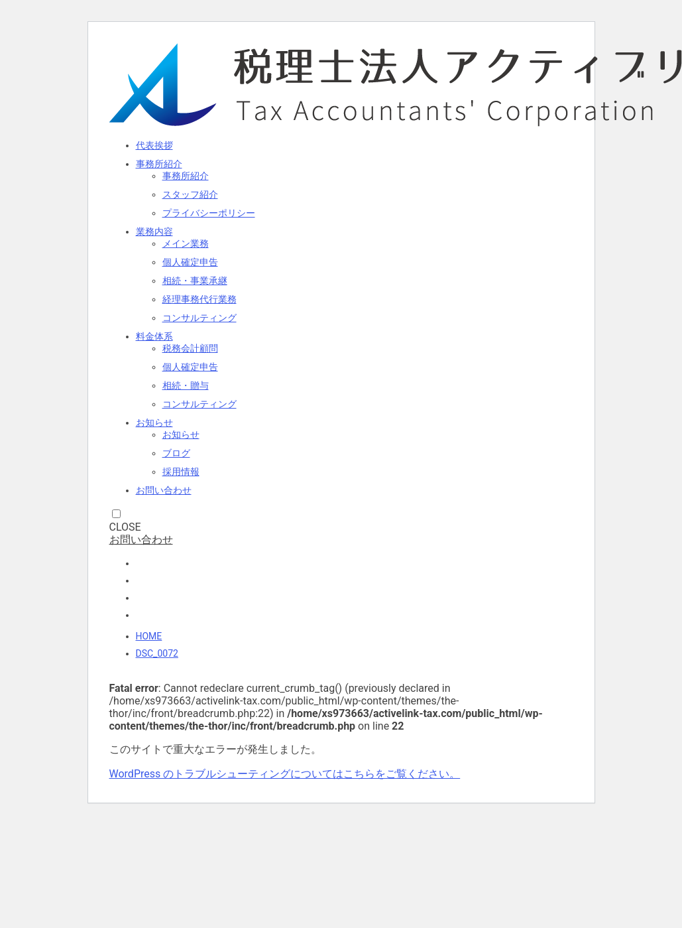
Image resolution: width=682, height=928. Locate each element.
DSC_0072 (157, 653)
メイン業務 (185, 243)
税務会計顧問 (190, 348)
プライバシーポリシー (208, 213)
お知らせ (154, 422)
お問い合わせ (164, 490)
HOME (149, 636)
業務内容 (154, 231)
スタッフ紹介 (190, 194)
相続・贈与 (185, 385)
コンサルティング (199, 317)
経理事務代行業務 (199, 299)
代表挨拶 (154, 145)
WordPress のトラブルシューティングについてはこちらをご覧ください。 (285, 773)
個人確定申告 (190, 262)
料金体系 (154, 336)
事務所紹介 (159, 164)
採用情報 (180, 471)
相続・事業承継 (194, 280)
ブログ (176, 453)
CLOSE (125, 527)
